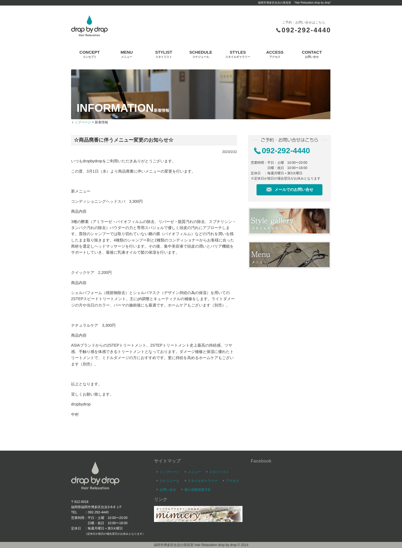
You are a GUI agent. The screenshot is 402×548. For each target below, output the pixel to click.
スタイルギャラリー (203, 481)
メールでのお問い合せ (294, 189)
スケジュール (169, 481)
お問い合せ (168, 490)
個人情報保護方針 (197, 490)
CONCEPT (89, 54)
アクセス (232, 481)
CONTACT (312, 54)
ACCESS (275, 54)
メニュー (194, 472)
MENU (127, 54)
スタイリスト (219, 472)
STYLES (237, 54)
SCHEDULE (200, 54)
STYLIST (163, 54)
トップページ (81, 122)
